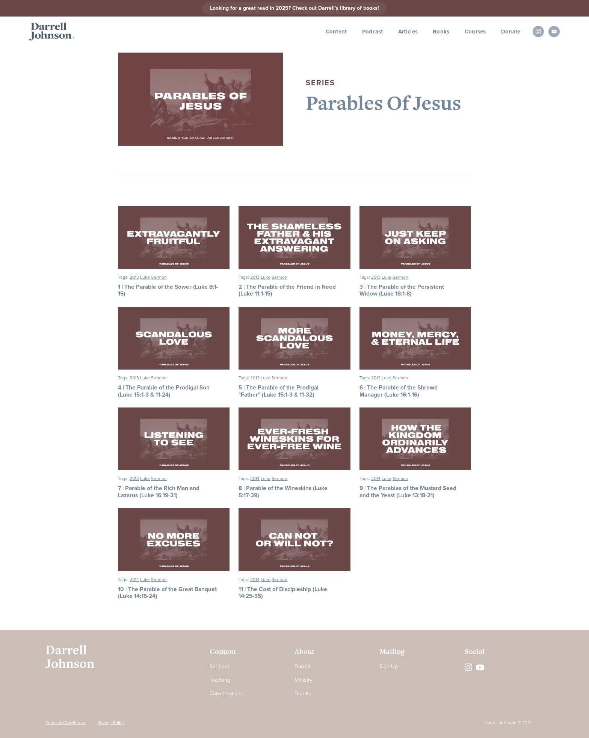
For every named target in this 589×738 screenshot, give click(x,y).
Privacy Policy (111, 723)
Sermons (220, 666)
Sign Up (388, 666)
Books (441, 31)
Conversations (226, 693)
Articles (408, 31)
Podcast (372, 31)
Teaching (220, 680)
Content (336, 31)
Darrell (302, 666)
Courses (475, 31)
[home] (51, 31)
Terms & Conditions (65, 723)
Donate (511, 31)
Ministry (303, 680)
